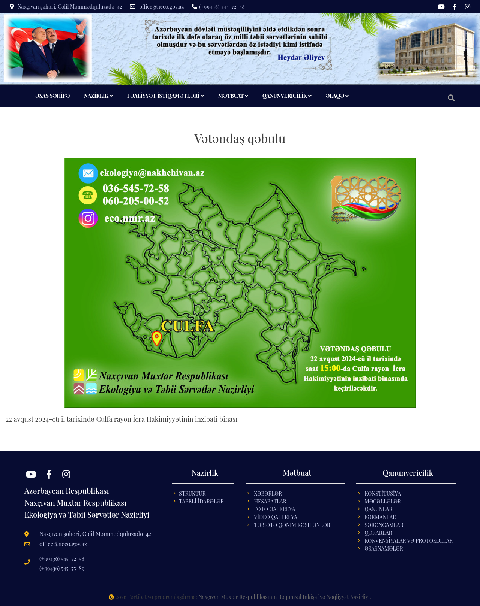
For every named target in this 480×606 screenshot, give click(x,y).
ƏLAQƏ (337, 95)
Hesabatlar (270, 501)
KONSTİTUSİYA (382, 493)
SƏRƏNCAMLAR (383, 524)
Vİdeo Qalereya (275, 517)
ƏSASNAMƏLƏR (383, 548)
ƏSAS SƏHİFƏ (52, 95)
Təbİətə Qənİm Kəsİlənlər (292, 524)
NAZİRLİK (98, 95)
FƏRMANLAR (380, 517)
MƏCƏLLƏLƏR (382, 501)
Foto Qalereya (274, 509)
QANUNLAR (378, 509)
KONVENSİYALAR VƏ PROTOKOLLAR (408, 540)
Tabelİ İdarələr (201, 501)
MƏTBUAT (233, 95)
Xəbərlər (268, 493)
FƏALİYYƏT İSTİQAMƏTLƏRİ (165, 95)
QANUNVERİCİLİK (287, 95)
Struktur (192, 493)
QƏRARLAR (378, 532)
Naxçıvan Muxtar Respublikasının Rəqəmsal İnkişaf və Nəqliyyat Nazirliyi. (284, 596)
